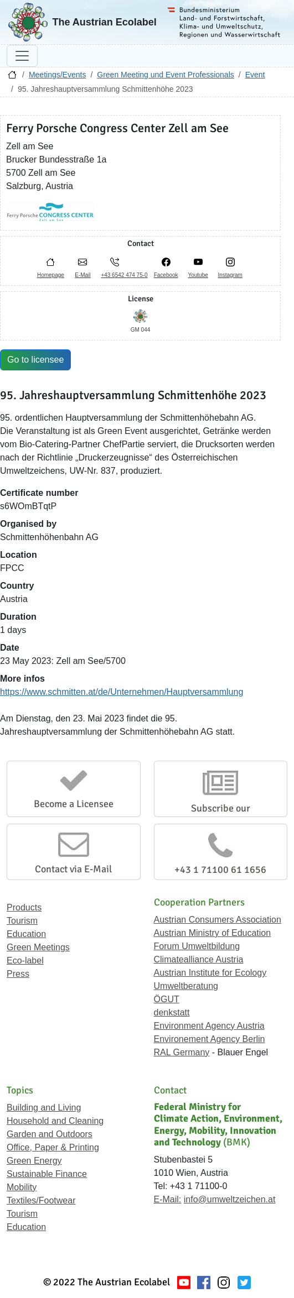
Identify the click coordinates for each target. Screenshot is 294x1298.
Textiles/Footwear (41, 1200)
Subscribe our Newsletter (220, 814)
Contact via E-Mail (73, 869)
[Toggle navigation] (22, 56)
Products (24, 907)
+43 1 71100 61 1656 (220, 869)
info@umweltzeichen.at (230, 1199)
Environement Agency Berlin (209, 1039)
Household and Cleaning (55, 1121)
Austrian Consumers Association (217, 919)
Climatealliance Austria (199, 959)
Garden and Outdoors (49, 1134)
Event (255, 74)
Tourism (22, 920)
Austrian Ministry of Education (212, 933)
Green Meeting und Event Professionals (165, 74)
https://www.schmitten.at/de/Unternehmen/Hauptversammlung (121, 692)
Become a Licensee (74, 804)
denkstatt (172, 1012)
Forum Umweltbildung (197, 946)
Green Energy (34, 1160)
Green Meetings (38, 947)
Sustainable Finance (47, 1174)
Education (26, 934)
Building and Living (44, 1107)
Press (18, 973)
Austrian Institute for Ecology (210, 972)
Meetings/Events (57, 74)
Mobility (22, 1187)
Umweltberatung (186, 986)
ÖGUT (166, 999)
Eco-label (25, 960)
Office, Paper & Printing (53, 1147)
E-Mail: (168, 1199)
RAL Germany (182, 1052)
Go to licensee (35, 359)
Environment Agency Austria (209, 1025)
